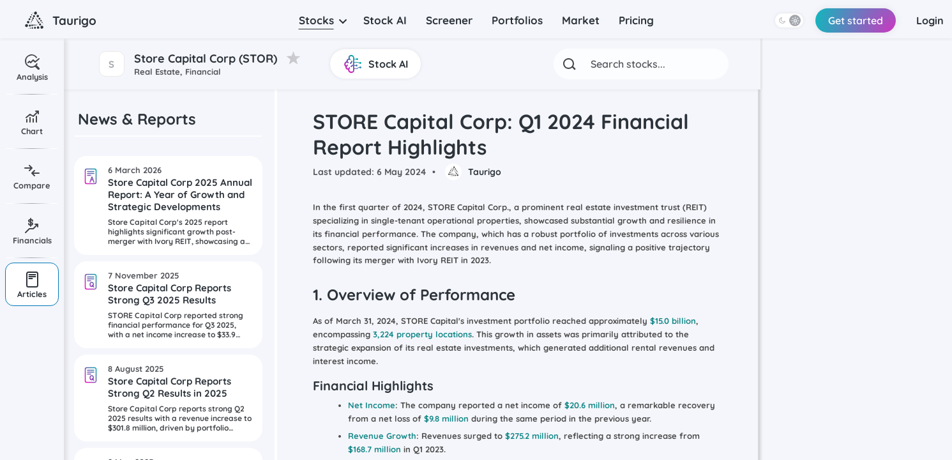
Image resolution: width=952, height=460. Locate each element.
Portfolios (517, 20)
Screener (449, 20)
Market (581, 20)
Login (927, 20)
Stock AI (385, 20)
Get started (850, 20)
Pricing (636, 20)
